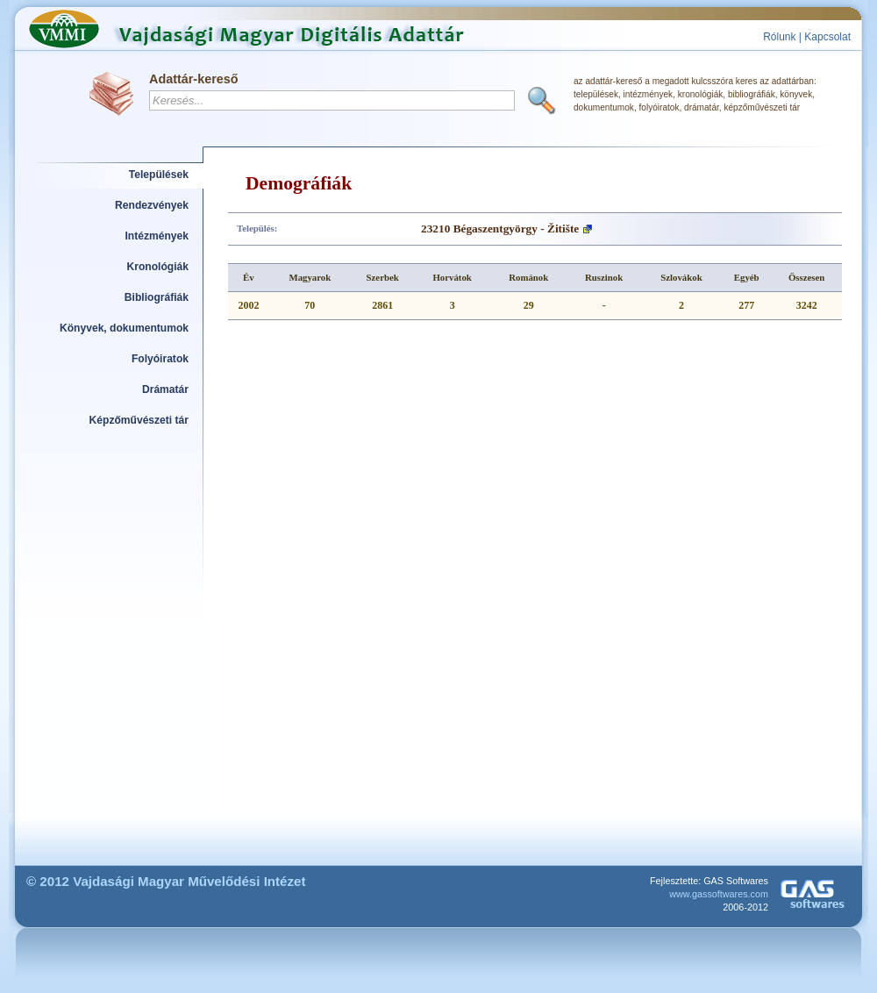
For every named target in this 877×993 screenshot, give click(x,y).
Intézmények (157, 236)
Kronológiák (158, 267)
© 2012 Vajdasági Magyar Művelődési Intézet (166, 881)
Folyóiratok (160, 359)
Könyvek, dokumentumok (124, 328)
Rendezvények (152, 205)
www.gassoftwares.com (718, 894)
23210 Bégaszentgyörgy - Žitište (500, 228)
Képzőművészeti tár (139, 420)
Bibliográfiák (157, 297)
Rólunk (779, 37)
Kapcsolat (827, 37)
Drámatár (165, 389)
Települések (159, 174)
